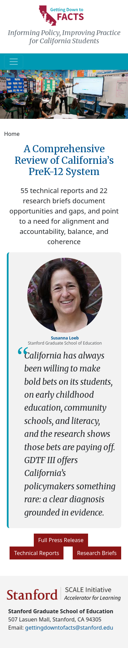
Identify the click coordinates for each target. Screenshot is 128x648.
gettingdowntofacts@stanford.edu (69, 627)
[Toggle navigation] (13, 61)
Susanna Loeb (65, 338)
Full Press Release (61, 540)
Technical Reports (36, 553)
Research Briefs (97, 553)
